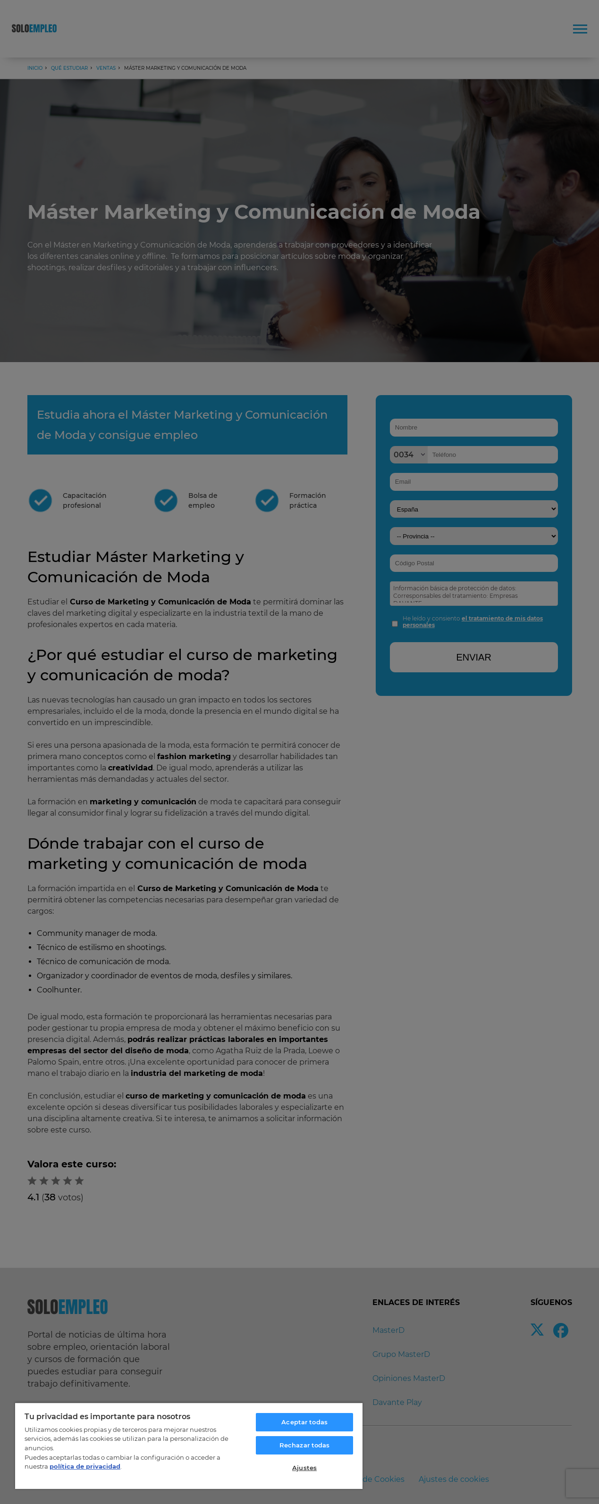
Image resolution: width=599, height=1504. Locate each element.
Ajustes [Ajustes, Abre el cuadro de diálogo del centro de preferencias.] (304, 1467)
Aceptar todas (304, 1422)
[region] (189, 1445)
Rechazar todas (304, 1445)
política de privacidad (85, 1466)
